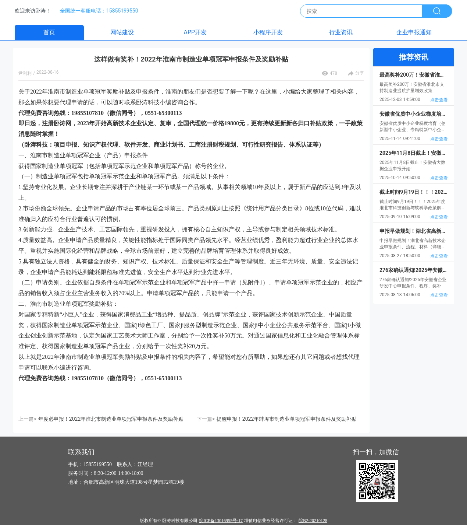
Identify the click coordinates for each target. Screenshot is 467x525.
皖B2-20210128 (313, 520)
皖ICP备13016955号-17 (221, 520)
